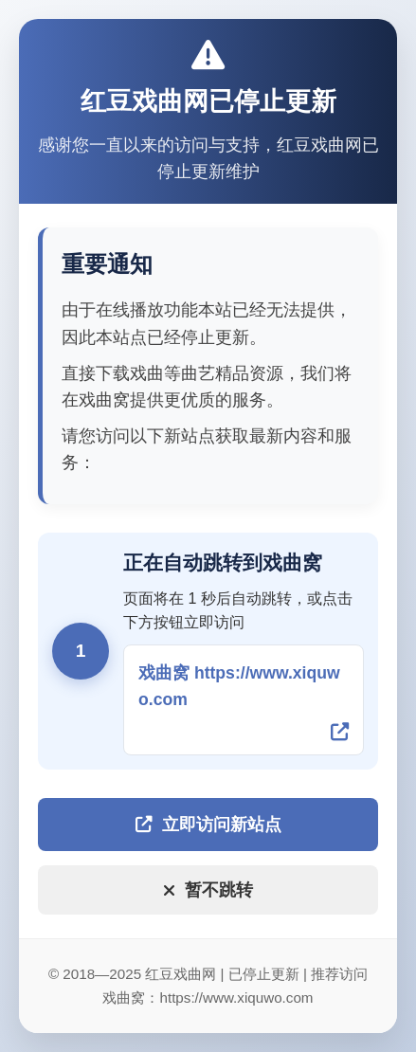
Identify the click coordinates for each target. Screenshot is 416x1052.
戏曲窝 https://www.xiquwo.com (239, 686)
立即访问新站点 (208, 824)
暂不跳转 (208, 889)
